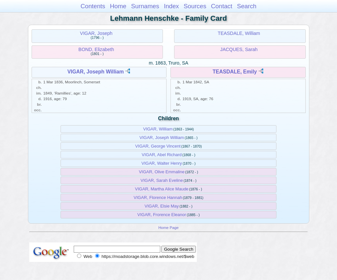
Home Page (168, 227)
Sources (195, 6)
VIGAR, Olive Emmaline (162, 171)
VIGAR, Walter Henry (162, 163)
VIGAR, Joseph (96, 33)
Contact (221, 6)
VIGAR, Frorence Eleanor (161, 214)
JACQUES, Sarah (239, 49)
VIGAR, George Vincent (158, 146)
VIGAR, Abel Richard (162, 154)
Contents (93, 6)
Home (118, 6)
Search (246, 6)
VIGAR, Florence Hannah (158, 197)
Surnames (145, 6)
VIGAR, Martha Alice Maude (162, 188)
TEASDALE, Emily (235, 71)
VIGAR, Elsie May (161, 206)
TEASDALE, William (239, 33)
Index (171, 6)
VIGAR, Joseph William (95, 71)
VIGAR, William (158, 128)
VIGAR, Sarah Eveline (162, 180)
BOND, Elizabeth (96, 49)
